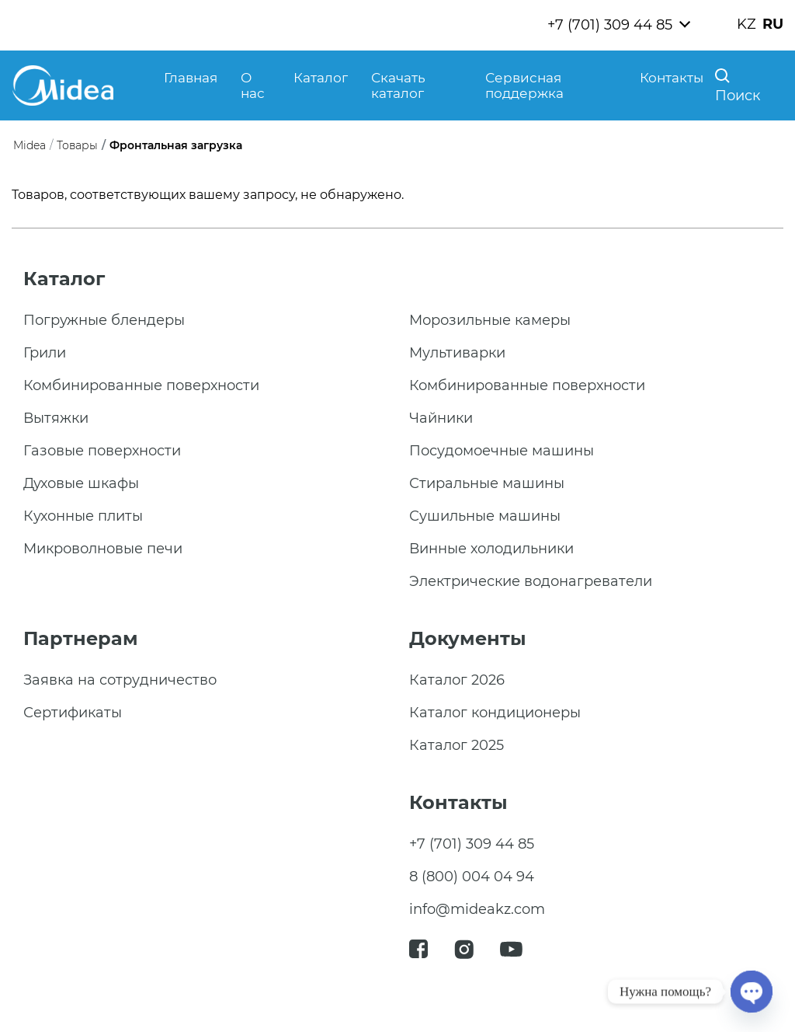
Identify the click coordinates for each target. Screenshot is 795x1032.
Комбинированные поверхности (141, 385)
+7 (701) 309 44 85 (609, 24)
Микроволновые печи (102, 548)
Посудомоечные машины (501, 450)
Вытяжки (56, 418)
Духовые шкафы (81, 483)
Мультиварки (457, 352)
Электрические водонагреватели (530, 581)
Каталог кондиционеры (495, 712)
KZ (746, 24)
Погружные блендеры (104, 320)
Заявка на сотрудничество (120, 680)
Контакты (671, 77)
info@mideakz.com (477, 909)
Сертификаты (72, 712)
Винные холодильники (491, 548)
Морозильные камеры (490, 320)
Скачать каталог (398, 85)
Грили (44, 352)
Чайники (441, 418)
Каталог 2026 (457, 680)
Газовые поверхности (102, 450)
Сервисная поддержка (524, 85)
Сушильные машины (485, 516)
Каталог (320, 77)
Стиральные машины (486, 483)
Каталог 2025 (456, 745)
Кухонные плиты (83, 516)
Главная (190, 77)
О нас (253, 85)
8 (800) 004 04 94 (471, 876)
